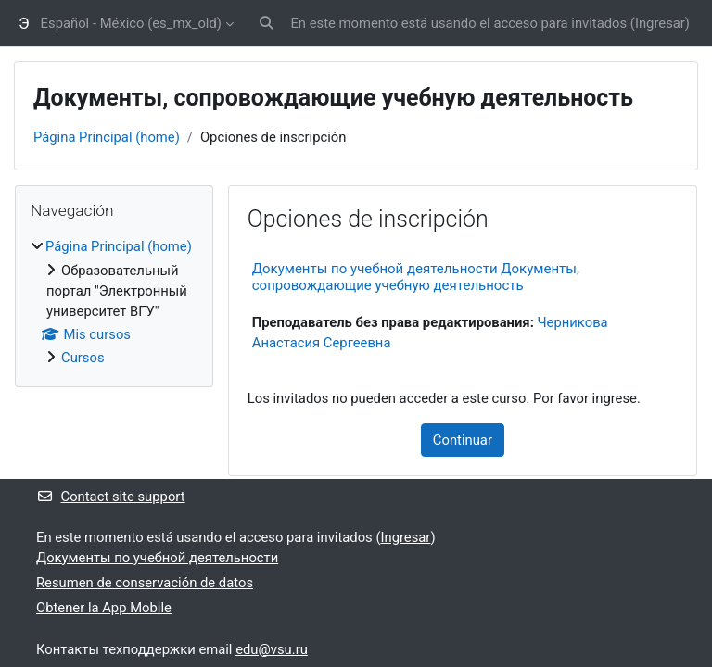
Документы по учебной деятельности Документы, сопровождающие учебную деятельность (415, 277)
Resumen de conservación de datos (144, 582)
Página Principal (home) (106, 137)
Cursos (83, 357)
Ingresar (660, 23)
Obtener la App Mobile (104, 607)
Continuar (462, 440)
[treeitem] (114, 302)
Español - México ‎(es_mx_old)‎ (131, 23)
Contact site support (110, 496)
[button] (266, 23)
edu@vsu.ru (271, 649)
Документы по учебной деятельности (157, 557)
